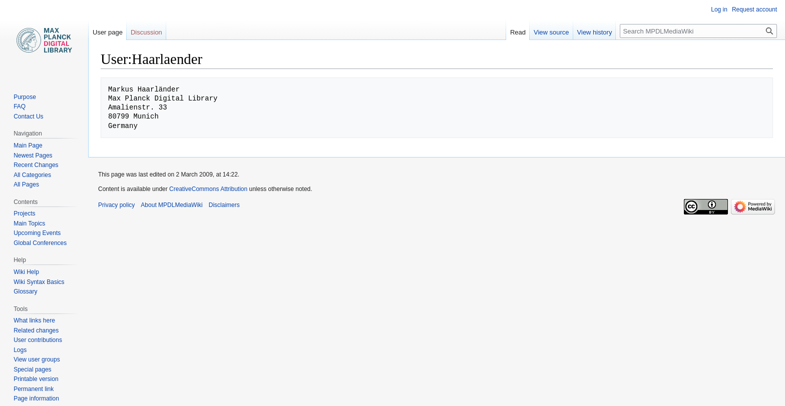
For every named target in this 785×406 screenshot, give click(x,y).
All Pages (26, 184)
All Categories (32, 175)
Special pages (32, 369)
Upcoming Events (37, 233)
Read (518, 32)
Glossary (25, 291)
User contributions (38, 340)
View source (551, 32)
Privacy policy (116, 205)
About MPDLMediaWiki (171, 205)
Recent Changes (36, 165)
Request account (754, 9)
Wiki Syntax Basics (39, 282)
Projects (24, 213)
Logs (20, 350)
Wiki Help (26, 272)
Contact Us (28, 116)
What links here (34, 320)
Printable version (36, 379)
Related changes (36, 330)
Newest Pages (33, 155)
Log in (719, 9)
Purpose (25, 97)
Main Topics (29, 223)
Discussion (146, 32)
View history (594, 32)
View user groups (37, 359)
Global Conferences (40, 243)
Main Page (28, 145)
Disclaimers (224, 205)
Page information (36, 398)
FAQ (20, 106)
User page (108, 32)
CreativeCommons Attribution (208, 189)
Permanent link (34, 389)
